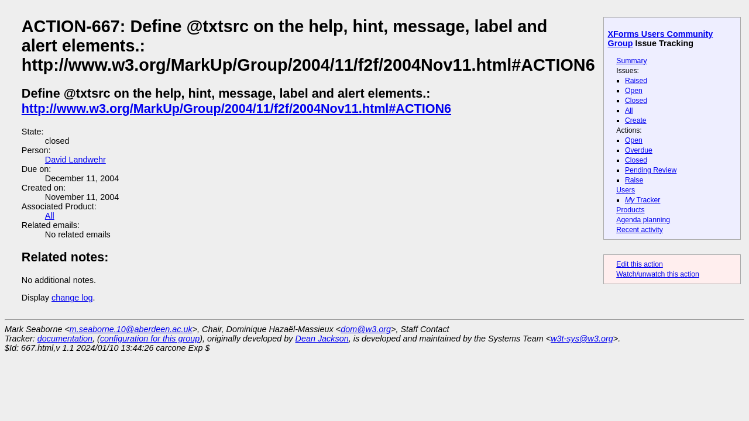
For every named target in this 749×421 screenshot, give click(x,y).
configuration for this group (150, 338)
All (629, 110)
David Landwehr (75, 159)
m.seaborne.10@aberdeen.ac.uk (131, 329)
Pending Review (650, 170)
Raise (634, 180)
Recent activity (639, 230)
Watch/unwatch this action (657, 274)
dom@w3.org (366, 329)
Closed (636, 100)
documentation (64, 338)
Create (636, 120)
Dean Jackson (322, 338)
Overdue (638, 150)
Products (630, 210)
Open (634, 91)
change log (71, 297)
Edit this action (639, 264)
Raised (636, 81)
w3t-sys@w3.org (582, 338)
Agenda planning (643, 220)
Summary (631, 61)
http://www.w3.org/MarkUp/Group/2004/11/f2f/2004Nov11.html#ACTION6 (236, 108)
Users (625, 190)
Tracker (643, 200)
